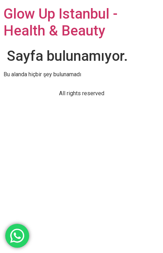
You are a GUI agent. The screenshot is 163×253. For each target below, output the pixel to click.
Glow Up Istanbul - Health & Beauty (61, 22)
